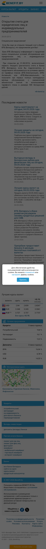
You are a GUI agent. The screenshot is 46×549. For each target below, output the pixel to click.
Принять (23, 280)
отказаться (30, 272)
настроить (16, 275)
